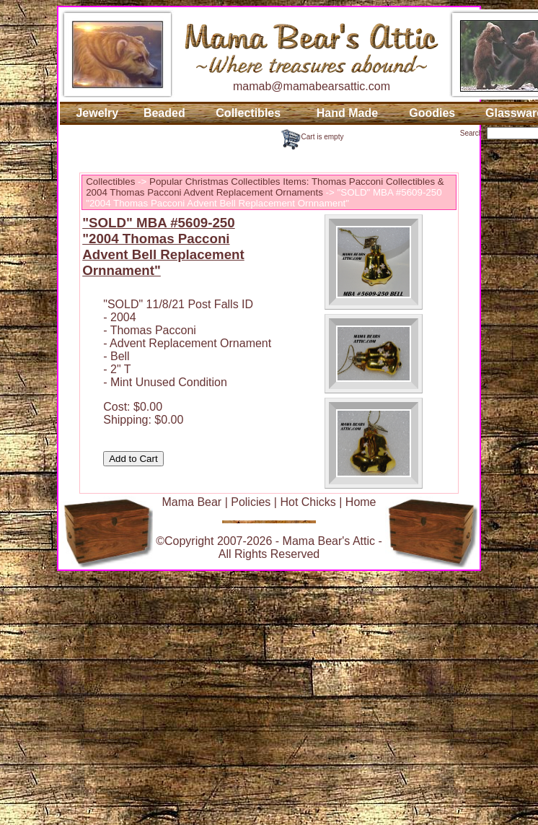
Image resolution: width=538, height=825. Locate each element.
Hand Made (347, 113)
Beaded (164, 113)
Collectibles (248, 113)
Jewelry (97, 113)
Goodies (432, 113)
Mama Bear (191, 502)
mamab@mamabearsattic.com (311, 86)
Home (360, 502)
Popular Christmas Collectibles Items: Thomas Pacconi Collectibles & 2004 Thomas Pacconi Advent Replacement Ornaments (265, 187)
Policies (250, 502)
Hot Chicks (307, 502)
